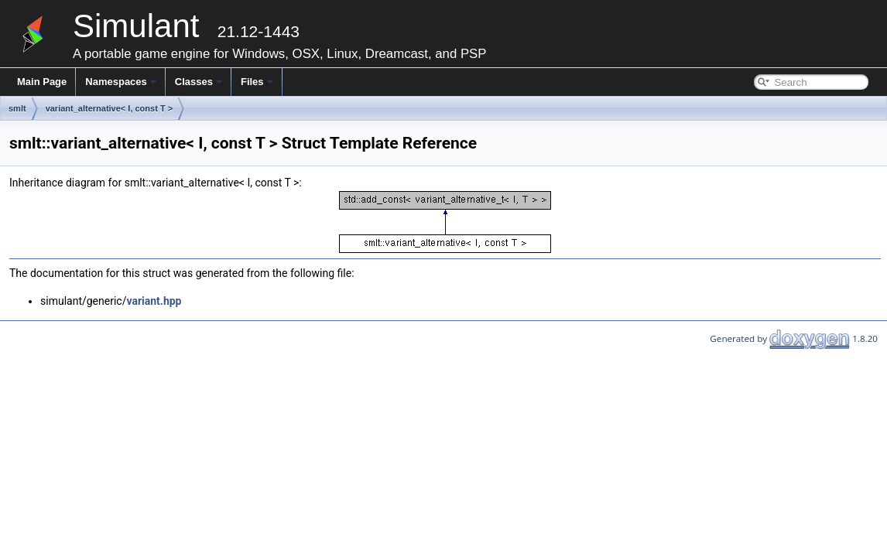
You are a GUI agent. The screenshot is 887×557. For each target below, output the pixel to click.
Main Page (42, 81)
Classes (198, 81)
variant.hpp (153, 301)
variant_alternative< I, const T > (109, 108)
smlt (17, 108)
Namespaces (120, 81)
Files (257, 81)
